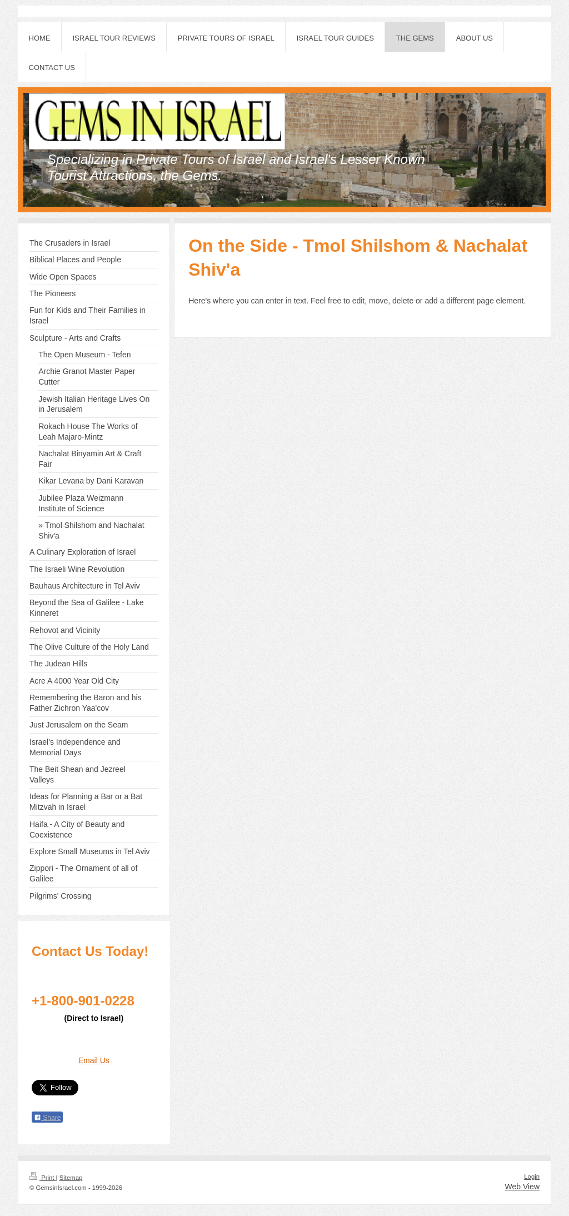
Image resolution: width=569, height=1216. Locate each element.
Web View (522, 1186)
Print (42, 1177)
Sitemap (71, 1177)
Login (532, 1176)
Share (47, 1118)
